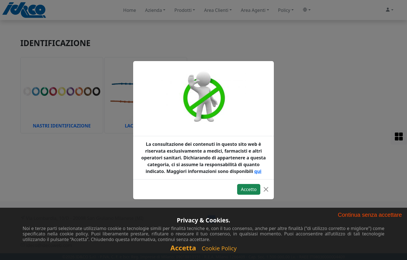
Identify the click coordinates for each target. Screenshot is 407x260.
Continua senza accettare (370, 215)
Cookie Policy (219, 248)
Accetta (183, 247)
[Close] (266, 189)
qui (257, 171)
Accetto (249, 189)
